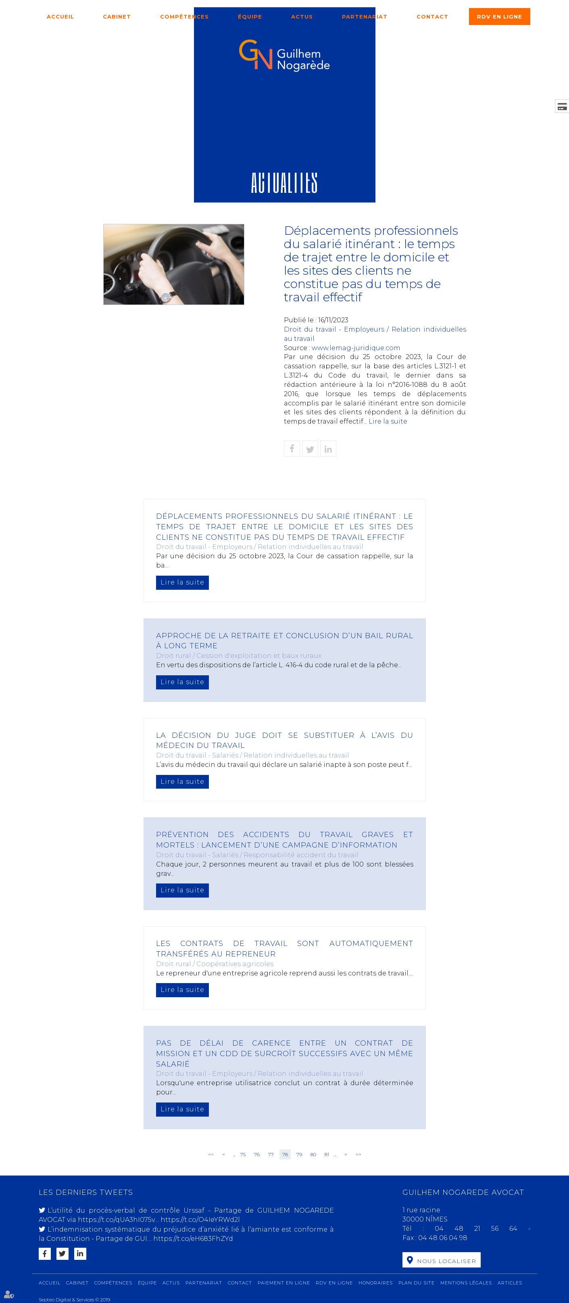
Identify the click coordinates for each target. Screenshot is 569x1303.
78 (285, 1154)
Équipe (250, 16)
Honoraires (375, 1283)
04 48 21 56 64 (481, 1228)
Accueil (60, 16)
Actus (302, 16)
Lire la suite (388, 421)
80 (313, 1154)
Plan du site (416, 1283)
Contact (432, 16)
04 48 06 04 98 (442, 1238)
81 (327, 1154)
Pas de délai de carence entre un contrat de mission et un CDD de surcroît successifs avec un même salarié (284, 1053)
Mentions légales (466, 1283)
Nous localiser (446, 1261)
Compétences (184, 16)
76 (257, 1154)
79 (299, 1154)
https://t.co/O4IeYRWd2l (200, 1220)
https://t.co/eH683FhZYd (193, 1238)
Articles (510, 1283)
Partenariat (365, 16)
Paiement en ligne (284, 1283)
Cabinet (117, 16)
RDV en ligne (499, 16)
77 (271, 1154)
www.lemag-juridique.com (356, 348)
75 (243, 1154)
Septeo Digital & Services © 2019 (74, 1300)
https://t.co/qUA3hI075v (116, 1220)
